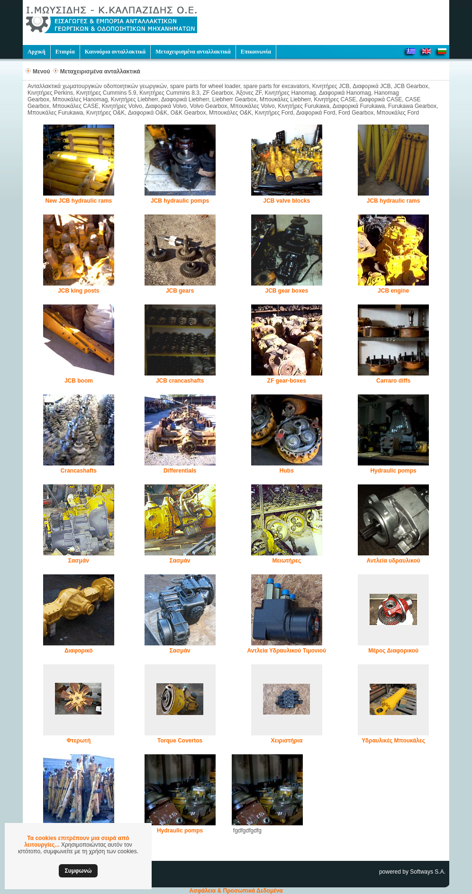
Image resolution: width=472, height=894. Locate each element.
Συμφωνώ (77, 870)
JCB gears (180, 290)
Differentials (179, 470)
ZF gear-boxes (286, 380)
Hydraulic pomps (393, 470)
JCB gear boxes (287, 290)
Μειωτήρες (286, 560)
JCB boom (78, 380)
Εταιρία (65, 51)
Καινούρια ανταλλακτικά (115, 51)
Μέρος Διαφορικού (393, 650)
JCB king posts (78, 290)
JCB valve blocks (286, 200)
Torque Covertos (179, 740)
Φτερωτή (78, 740)
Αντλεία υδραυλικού (393, 560)
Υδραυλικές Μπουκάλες (393, 740)
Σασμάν (78, 560)
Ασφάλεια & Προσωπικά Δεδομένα (236, 890)
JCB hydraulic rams (393, 200)
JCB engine (393, 290)
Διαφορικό (78, 650)
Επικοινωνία (256, 51)
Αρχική (36, 51)
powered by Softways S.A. (412, 871)
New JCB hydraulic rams (78, 200)
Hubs (287, 470)
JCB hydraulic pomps (180, 200)
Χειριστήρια (286, 740)
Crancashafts (79, 470)
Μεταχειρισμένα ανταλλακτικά (192, 51)
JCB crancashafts (180, 380)
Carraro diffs (393, 380)
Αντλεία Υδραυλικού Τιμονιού (286, 650)
